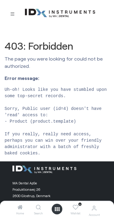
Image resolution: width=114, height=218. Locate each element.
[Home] (20, 207)
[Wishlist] (75, 207)
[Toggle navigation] (12, 13)
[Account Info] (94, 207)
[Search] (38, 207)
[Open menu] (57, 209)
